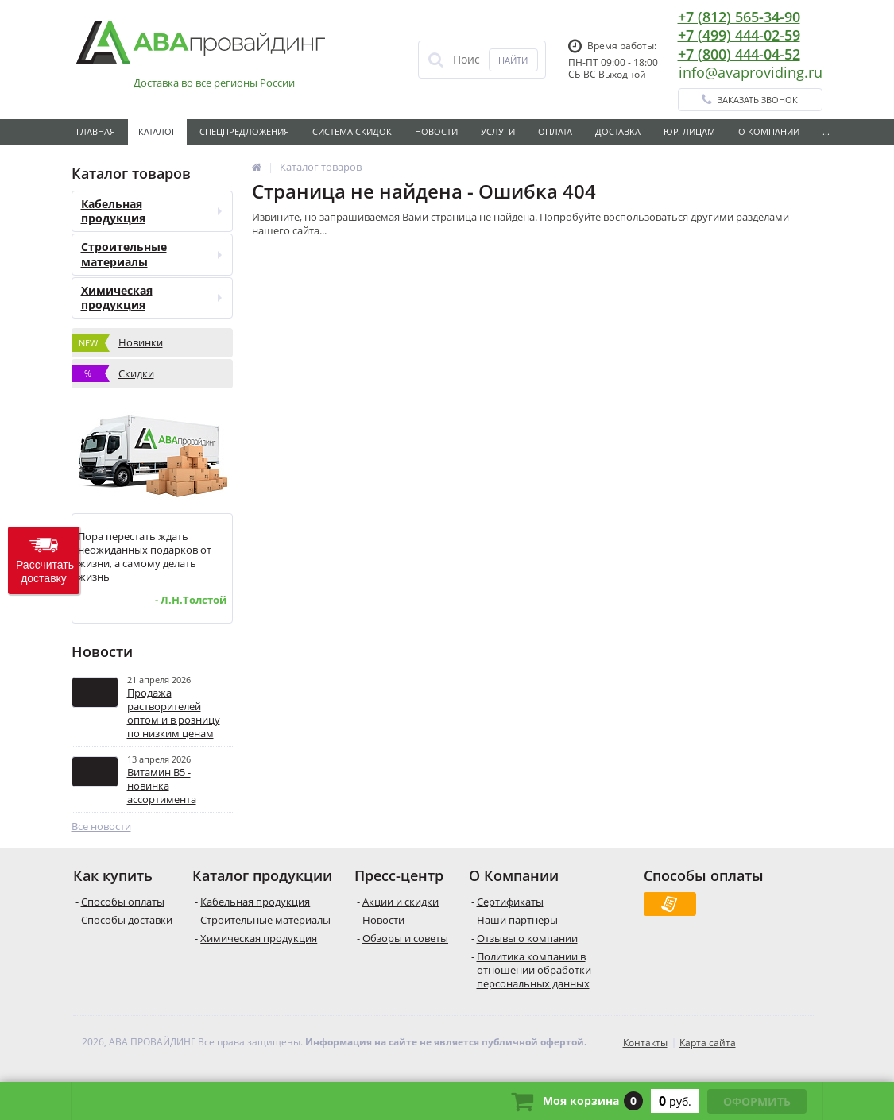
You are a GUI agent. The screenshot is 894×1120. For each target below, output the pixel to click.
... (826, 131)
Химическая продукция (151, 297)
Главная (95, 131)
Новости (436, 131)
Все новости (101, 826)
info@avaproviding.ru (750, 72)
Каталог (157, 131)
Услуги (498, 131)
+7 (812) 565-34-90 (739, 16)
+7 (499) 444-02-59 (739, 34)
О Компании (768, 131)
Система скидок (352, 131)
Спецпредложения (244, 131)
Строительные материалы (151, 253)
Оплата (555, 131)
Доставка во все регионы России (214, 83)
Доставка (618, 131)
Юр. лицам (689, 131)
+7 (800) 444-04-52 (739, 54)
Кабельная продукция (151, 211)
